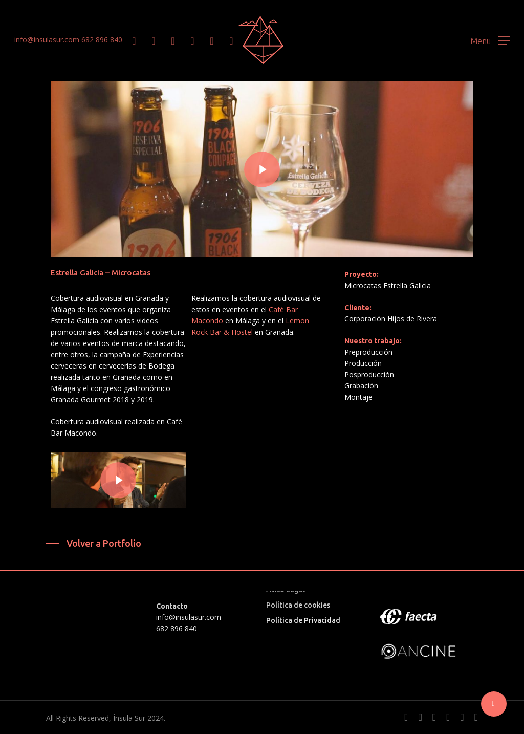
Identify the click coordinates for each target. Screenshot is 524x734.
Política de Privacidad (303, 620)
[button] (490, 40)
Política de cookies (298, 605)
